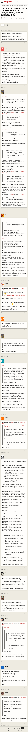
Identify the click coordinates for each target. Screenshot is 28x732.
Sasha (6, 618)
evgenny (12, 95)
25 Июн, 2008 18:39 (5, 314)
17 (6, 730)
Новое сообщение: (6, 19)
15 (22, 728)
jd (11, 219)
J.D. (6, 359)
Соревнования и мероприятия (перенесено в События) (14, 5)
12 (14, 728)
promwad (7, 455)
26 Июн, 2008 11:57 (5, 663)
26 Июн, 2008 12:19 (5, 689)
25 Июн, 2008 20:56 (5, 356)
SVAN (6, 666)
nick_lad (12, 288)
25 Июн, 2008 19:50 (5, 331)
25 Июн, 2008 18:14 (5, 211)
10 (8, 728)
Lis (5, 214)
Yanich (12, 19)
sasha (12, 422)
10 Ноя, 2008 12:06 (19, 19)
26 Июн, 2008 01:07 (5, 452)
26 (18, 730)
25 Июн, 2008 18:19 (5, 280)
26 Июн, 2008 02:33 (5, 593)
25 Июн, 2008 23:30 (5, 414)
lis (11, 364)
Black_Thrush (8, 572)
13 (17, 728)
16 (25, 728)
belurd (6, 318)
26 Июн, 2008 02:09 (5, 569)
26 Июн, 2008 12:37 (5, 725)
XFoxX (6, 692)
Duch (6, 596)
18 (8, 730)
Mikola (6, 90)
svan (12, 697)
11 (11, 728)
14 (20, 728)
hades (6, 283)
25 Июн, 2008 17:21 (5, 87)
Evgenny (7, 48)
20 (14, 730)
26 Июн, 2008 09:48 (5, 615)
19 (11, 730)
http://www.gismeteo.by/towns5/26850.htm (14, 295)
